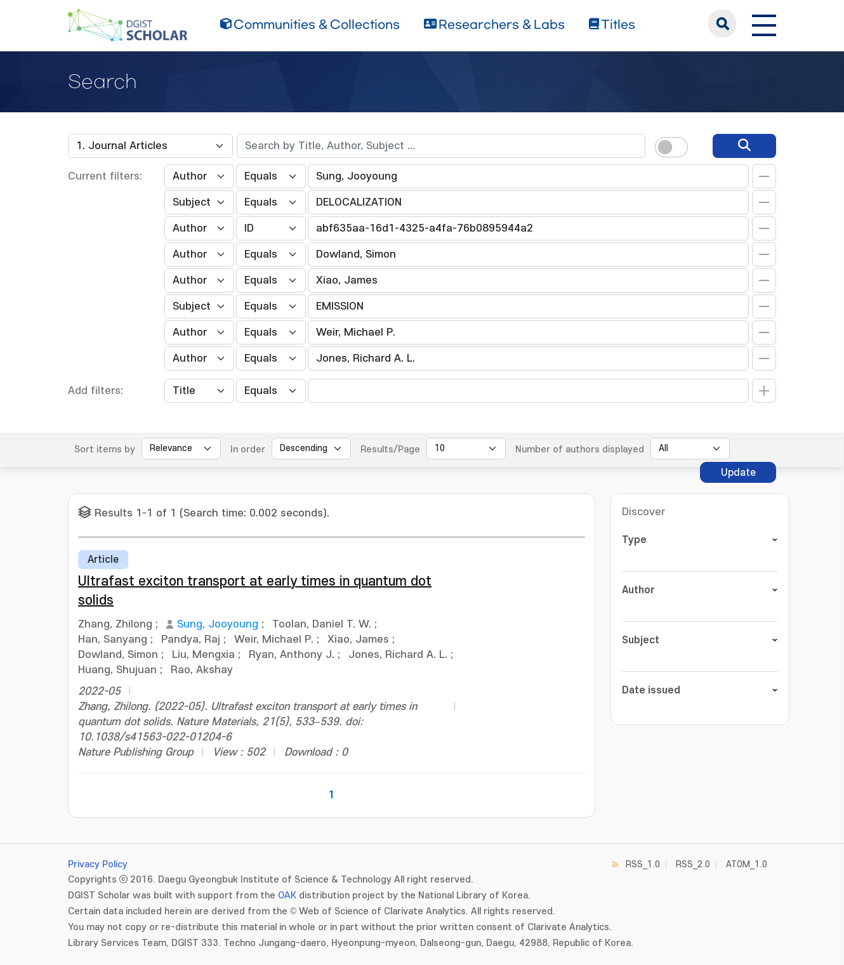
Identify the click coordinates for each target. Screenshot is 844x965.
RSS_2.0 (693, 864)
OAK (287, 895)
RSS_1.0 (643, 864)
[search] (744, 146)
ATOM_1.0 (746, 864)
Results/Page (390, 449)
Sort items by (104, 449)
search (722, 23)
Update (738, 472)
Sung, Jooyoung (217, 624)
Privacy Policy (98, 864)
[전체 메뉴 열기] (764, 23)
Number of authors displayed (579, 449)
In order (247, 449)
